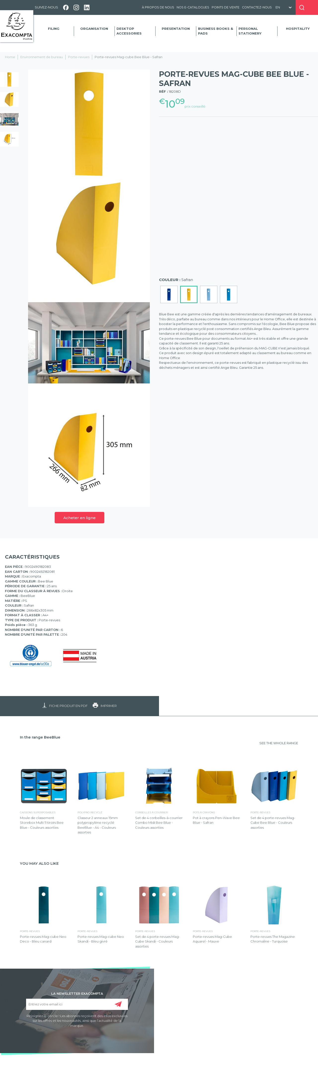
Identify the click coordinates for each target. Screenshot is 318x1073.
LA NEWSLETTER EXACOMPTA (77, 993)
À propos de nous (158, 7)
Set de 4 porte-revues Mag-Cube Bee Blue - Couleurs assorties (272, 822)
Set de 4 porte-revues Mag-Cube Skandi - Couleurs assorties (157, 941)
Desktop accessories (129, 31)
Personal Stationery (249, 31)
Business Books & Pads (215, 31)
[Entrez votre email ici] (77, 1004)
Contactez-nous (257, 7)
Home (10, 57)
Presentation (176, 29)
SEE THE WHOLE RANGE (278, 743)
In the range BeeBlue (40, 737)
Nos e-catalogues (193, 7)
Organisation (94, 29)
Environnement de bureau (41, 57)
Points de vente (225, 7)
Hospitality (298, 29)
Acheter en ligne (79, 517)
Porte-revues (78, 57)
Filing (53, 29)
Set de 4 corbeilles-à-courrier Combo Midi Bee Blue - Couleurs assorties (159, 822)
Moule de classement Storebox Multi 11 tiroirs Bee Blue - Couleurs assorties (42, 822)
